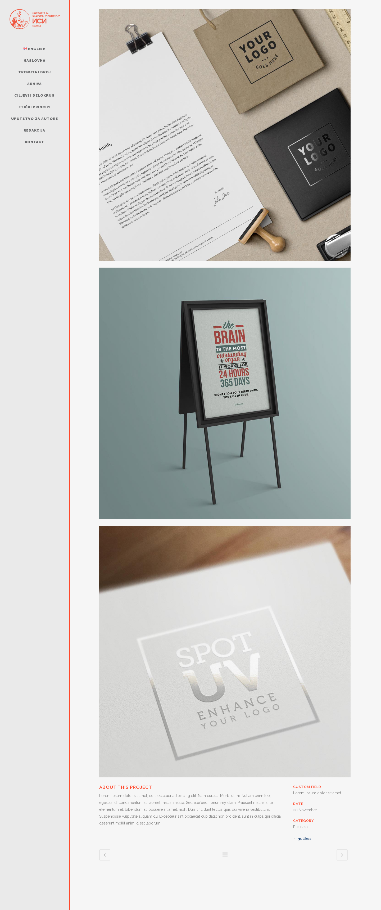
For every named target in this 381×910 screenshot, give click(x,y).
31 (304, 839)
